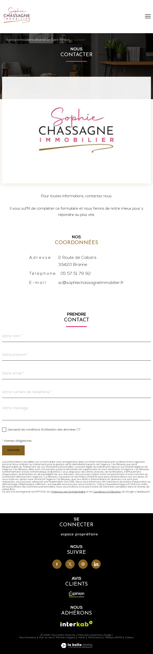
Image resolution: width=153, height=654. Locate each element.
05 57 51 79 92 (76, 281)
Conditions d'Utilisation (107, 492)
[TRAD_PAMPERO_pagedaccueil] (17, 22)
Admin (81, 637)
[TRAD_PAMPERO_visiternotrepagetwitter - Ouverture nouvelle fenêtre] (70, 564)
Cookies (129, 637)
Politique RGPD (113, 637)
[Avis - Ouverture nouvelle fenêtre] (76, 595)
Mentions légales (65, 637)
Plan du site (46, 637)
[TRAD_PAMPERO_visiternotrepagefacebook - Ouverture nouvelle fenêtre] (57, 564)
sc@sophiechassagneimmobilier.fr (91, 290)
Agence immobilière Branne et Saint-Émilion (38, 40)
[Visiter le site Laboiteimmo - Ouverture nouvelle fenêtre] (76, 647)
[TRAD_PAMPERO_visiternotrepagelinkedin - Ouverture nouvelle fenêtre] (96, 564)
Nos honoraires (27, 637)
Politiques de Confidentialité (68, 492)
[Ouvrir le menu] (148, 16)
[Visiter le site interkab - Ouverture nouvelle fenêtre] (76, 623)
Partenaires (95, 637)
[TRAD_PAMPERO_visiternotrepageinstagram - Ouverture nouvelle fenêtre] (83, 564)
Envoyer (13, 450)
